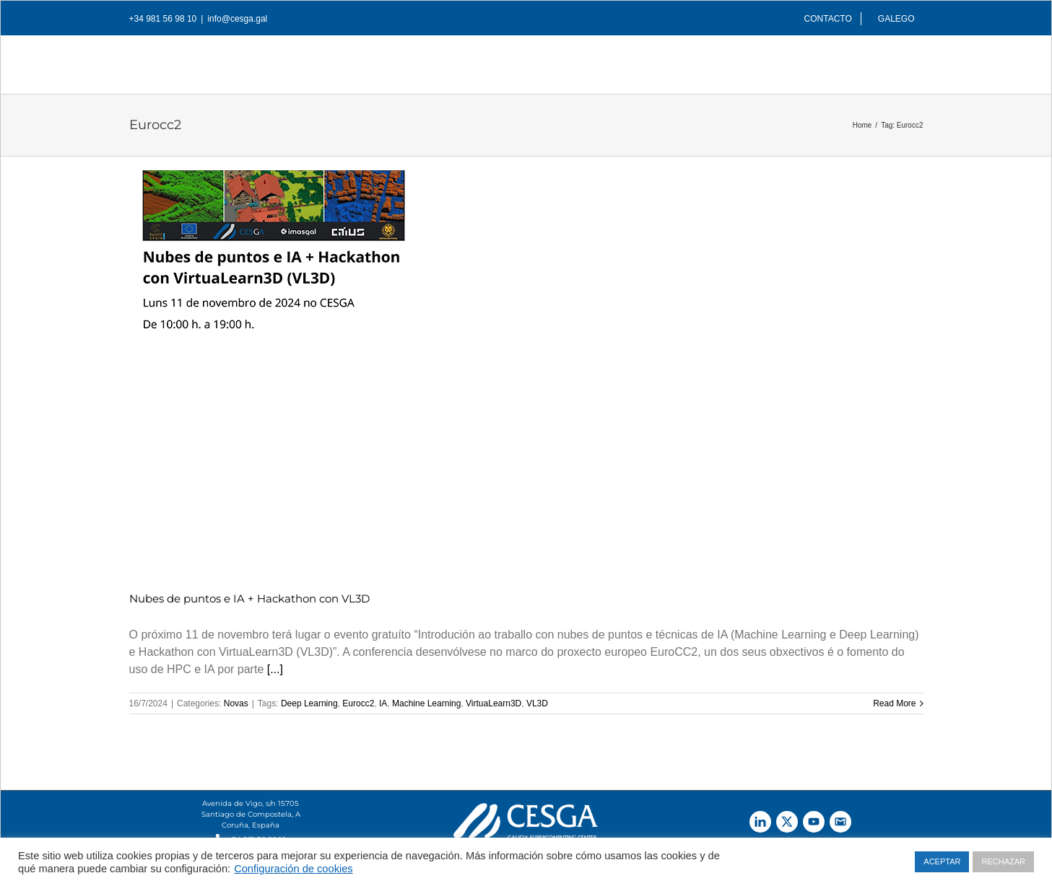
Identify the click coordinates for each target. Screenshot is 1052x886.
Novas (236, 703)
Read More (894, 703)
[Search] (900, 61)
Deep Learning (309, 703)
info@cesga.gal (237, 19)
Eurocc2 (358, 703)
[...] (275, 669)
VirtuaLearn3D (493, 703)
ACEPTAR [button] (941, 861)
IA (383, 703)
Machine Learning (426, 703)
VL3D (537, 703)
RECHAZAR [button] (1003, 861)
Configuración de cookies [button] (293, 868)
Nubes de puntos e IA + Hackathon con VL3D (249, 598)
